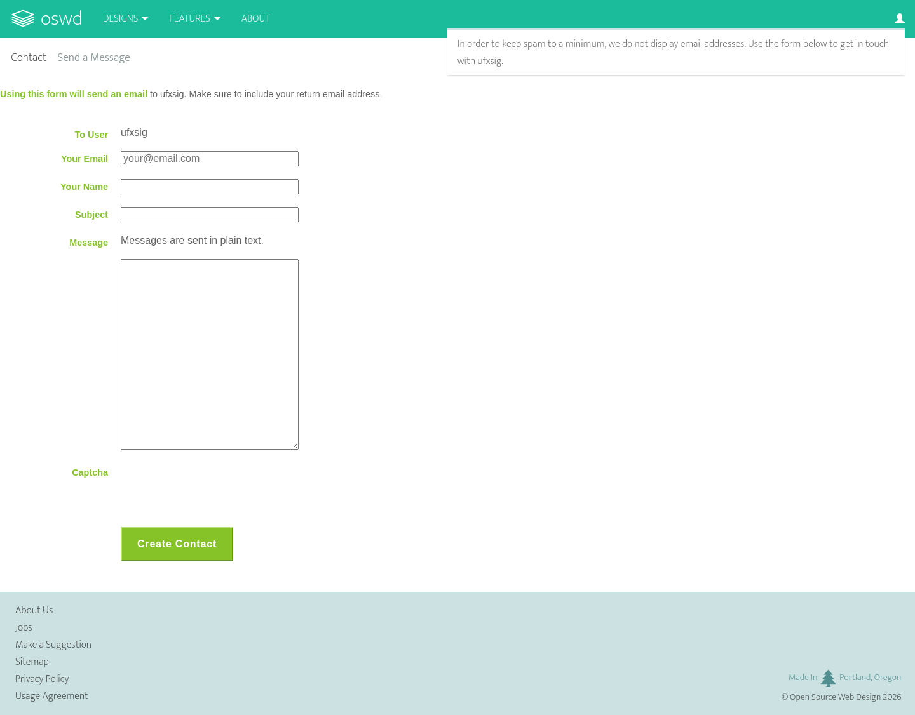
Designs (121, 18)
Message (88, 242)
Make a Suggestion (53, 644)
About (255, 18)
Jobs (23, 627)
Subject (91, 215)
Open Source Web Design (835, 697)
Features (189, 18)
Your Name (84, 187)
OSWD (62, 19)
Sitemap (32, 662)
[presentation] (217, 489)
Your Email (84, 159)
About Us (34, 610)
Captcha (90, 472)
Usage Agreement (51, 696)
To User (91, 135)
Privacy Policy (42, 679)
